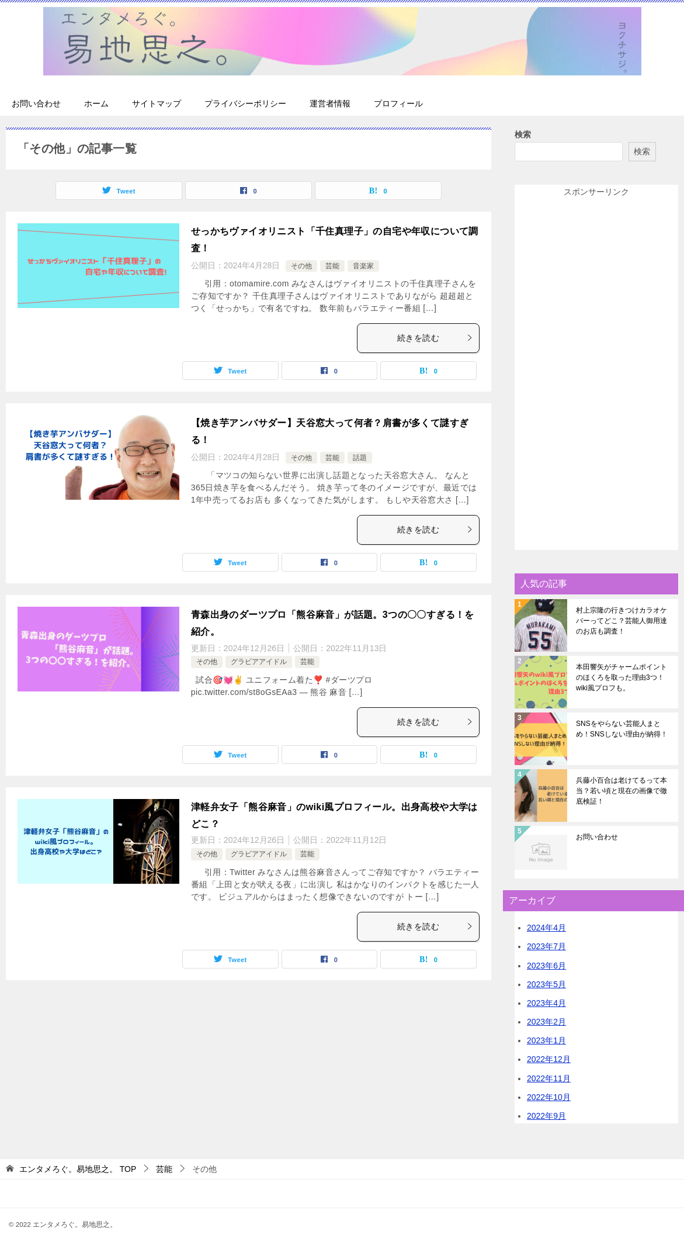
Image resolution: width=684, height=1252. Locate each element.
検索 (523, 134)
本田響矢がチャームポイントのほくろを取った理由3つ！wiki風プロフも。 (621, 677)
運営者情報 (330, 103)
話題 (360, 458)
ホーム (96, 103)
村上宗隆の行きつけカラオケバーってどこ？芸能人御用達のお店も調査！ (621, 620)
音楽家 (363, 266)
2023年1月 (546, 1040)
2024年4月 (546, 927)
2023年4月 (546, 1003)
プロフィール (398, 103)
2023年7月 (546, 946)
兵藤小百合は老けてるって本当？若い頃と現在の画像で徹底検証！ (621, 790)
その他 (301, 266)
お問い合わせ (36, 103)
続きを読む (435, 338)
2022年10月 (549, 1097)
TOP (77, 1169)
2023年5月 (546, 984)
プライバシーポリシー (245, 103)
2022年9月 (546, 1115)
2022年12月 (549, 1059)
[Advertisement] (596, 374)
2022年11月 (549, 1078)
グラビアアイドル (259, 662)
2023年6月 (546, 965)
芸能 (332, 266)
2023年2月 (546, 1021)
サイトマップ (156, 103)
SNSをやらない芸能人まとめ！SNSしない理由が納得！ (622, 729)
